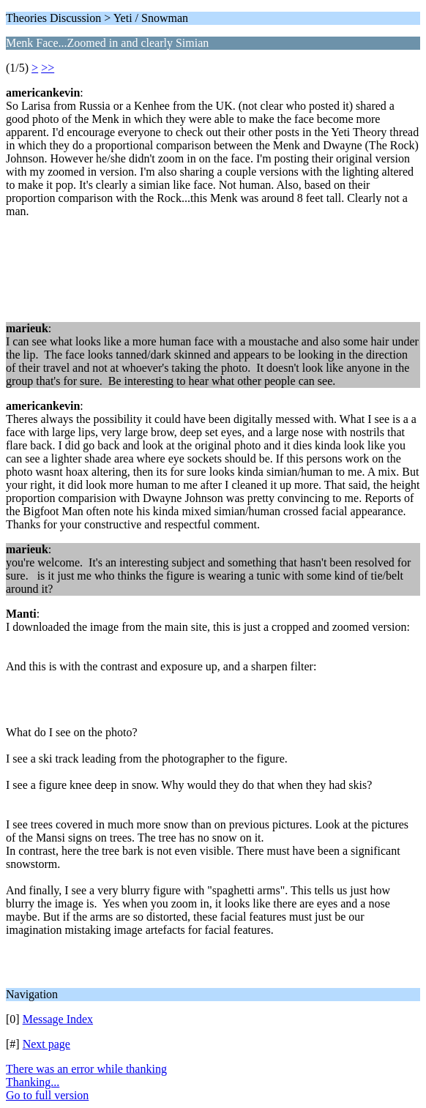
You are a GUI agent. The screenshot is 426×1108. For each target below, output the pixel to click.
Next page (46, 1044)
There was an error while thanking (86, 1069)
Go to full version (47, 1095)
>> (47, 67)
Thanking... (32, 1082)
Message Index (58, 1019)
